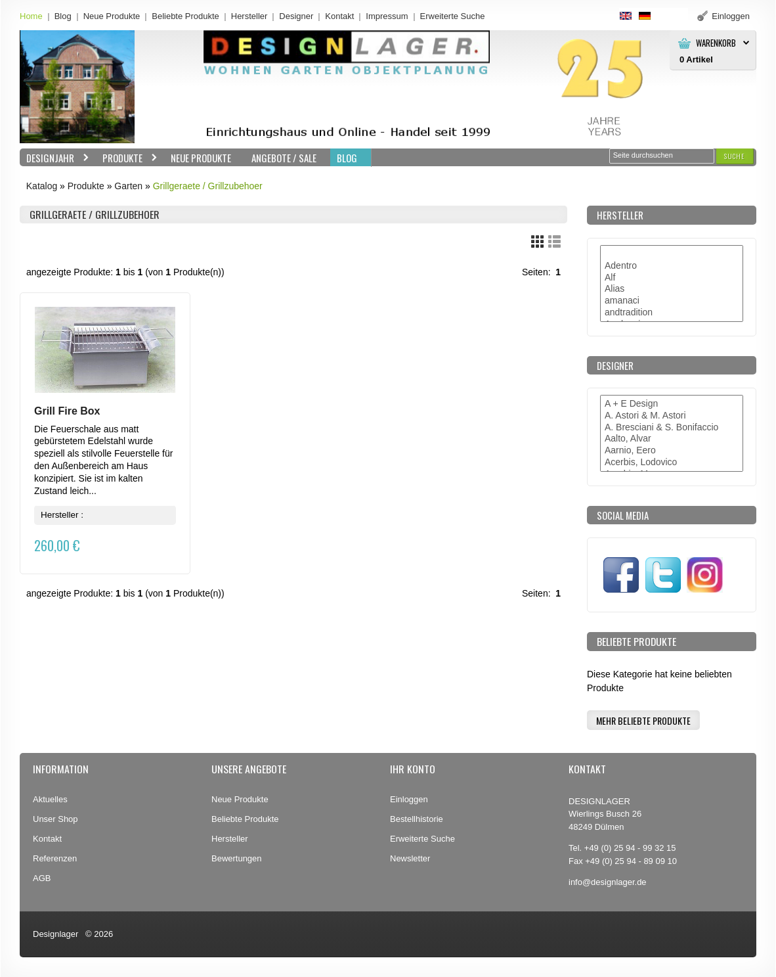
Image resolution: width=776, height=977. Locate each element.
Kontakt (339, 16)
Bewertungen (236, 858)
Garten (128, 186)
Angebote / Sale (283, 157)
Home (31, 16)
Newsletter (410, 858)
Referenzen (55, 858)
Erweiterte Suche (422, 839)
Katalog (41, 186)
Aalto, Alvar (671, 439)
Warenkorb (716, 43)
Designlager (55, 934)
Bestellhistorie (416, 819)
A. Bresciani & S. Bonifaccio (671, 428)
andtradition (671, 313)
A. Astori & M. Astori (671, 416)
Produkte (127, 158)
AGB (42, 878)
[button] (734, 156)
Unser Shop (55, 819)
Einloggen (409, 799)
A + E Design (671, 404)
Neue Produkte (111, 16)
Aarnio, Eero (671, 451)
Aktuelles (50, 799)
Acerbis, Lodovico (671, 462)
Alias (671, 289)
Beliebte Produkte (185, 16)
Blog (63, 16)
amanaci (671, 301)
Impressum (387, 16)
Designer (296, 16)
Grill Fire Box (67, 411)
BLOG (347, 157)
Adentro (671, 266)
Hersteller (249, 16)
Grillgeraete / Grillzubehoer (208, 186)
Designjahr (54, 158)
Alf (671, 278)
